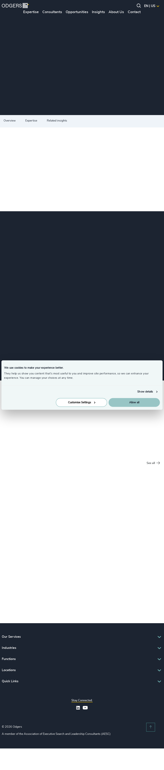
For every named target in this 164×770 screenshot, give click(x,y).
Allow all (134, 402)
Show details (145, 391)
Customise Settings (81, 402)
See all (153, 463)
